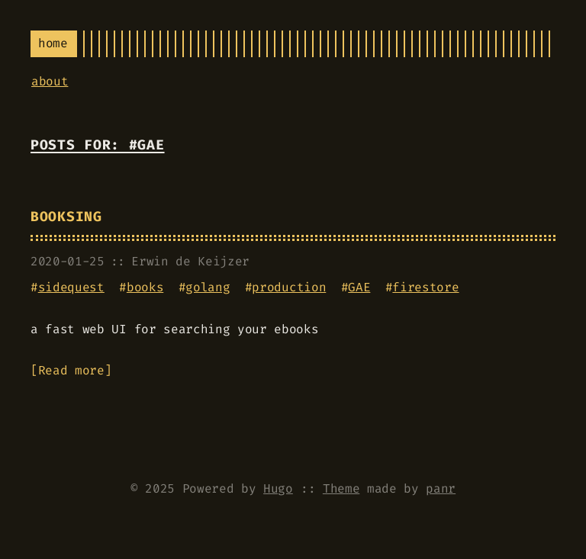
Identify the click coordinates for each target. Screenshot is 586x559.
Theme (341, 488)
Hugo (278, 488)
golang (207, 287)
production (289, 287)
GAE (359, 287)
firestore (425, 287)
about (49, 81)
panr (441, 488)
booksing (66, 217)
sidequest (71, 287)
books (145, 287)
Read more (71, 370)
